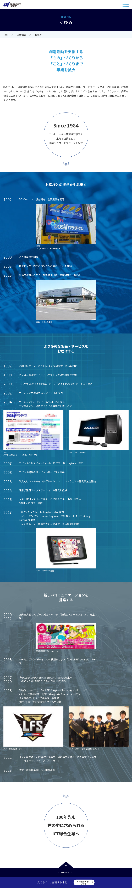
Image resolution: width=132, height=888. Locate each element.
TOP (5, 34)
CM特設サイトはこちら (83, 882)
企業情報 (21, 34)
